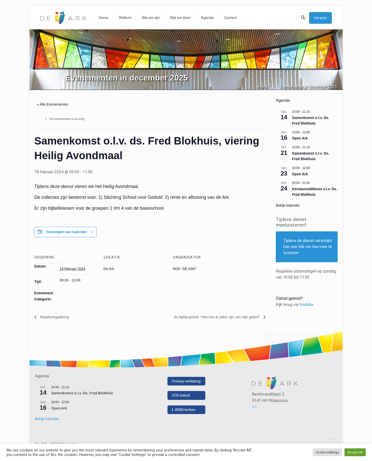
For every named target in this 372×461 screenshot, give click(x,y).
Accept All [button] (355, 452)
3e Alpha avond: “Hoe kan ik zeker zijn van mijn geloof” (217, 317)
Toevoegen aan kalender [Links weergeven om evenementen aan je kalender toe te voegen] (66, 232)
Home (263, 86)
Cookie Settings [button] (327, 452)
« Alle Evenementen (52, 104)
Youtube (306, 304)
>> (254, 406)
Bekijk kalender (288, 205)
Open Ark (300, 138)
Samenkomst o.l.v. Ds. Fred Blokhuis (82, 393)
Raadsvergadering (54, 317)
